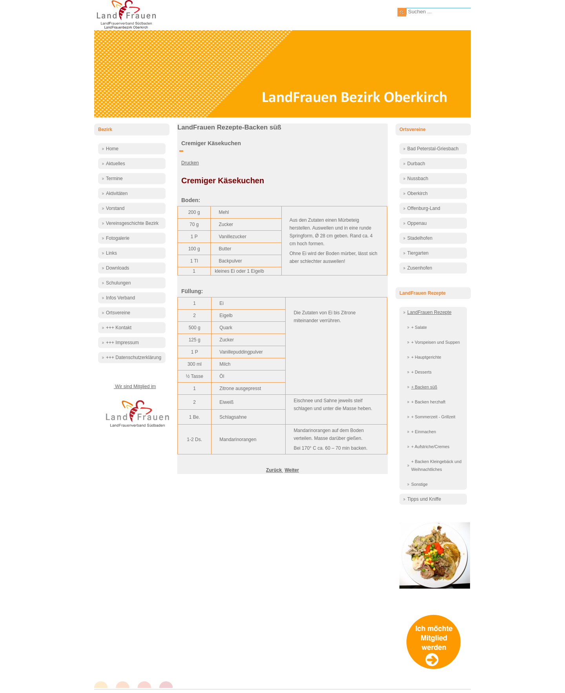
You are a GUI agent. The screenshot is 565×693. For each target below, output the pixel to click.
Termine (114, 178)
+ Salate (419, 327)
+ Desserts (421, 372)
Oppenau (416, 223)
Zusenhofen (419, 268)
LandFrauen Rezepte (429, 312)
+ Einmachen (423, 431)
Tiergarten (417, 253)
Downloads (117, 268)
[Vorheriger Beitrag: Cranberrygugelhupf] (274, 470)
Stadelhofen (419, 238)
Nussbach (417, 178)
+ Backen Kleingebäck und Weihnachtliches (436, 465)
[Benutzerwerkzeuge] (181, 151)
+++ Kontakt (118, 327)
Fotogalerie (117, 238)
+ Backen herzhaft (428, 401)
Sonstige (419, 484)
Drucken (190, 163)
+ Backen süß (424, 387)
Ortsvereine (118, 312)
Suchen (401, 12)
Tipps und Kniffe (424, 499)
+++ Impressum (122, 342)
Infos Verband (120, 298)
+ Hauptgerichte (426, 357)
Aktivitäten (117, 193)
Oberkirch (417, 193)
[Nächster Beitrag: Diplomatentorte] (291, 470)
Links (111, 253)
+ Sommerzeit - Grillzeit (433, 416)
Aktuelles (115, 163)
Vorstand (115, 208)
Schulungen (118, 283)
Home (112, 148)
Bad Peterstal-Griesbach (433, 148)
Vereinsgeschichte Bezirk (132, 223)
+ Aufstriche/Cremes (430, 446)
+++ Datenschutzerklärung (133, 357)
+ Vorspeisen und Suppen (435, 342)
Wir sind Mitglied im (135, 386)
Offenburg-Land (423, 208)
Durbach (416, 163)
